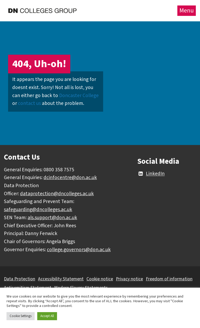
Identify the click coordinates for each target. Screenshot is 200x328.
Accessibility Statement (61, 279)
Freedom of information (169, 279)
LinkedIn (151, 174)
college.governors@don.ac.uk (79, 249)
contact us (29, 103)
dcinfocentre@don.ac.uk (70, 177)
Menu (186, 10)
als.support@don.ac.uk (52, 217)
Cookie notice (99, 279)
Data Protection (19, 279)
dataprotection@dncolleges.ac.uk (57, 193)
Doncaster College (79, 95)
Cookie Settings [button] (21, 316)
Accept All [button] (47, 316)
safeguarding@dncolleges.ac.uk (38, 209)
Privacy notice (129, 279)
